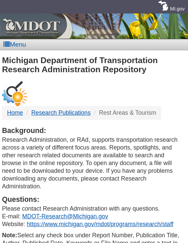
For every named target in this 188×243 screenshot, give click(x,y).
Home (15, 112)
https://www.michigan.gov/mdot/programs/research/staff (100, 224)
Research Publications (61, 112)
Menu (14, 44)
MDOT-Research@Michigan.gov (65, 216)
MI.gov (177, 8)
